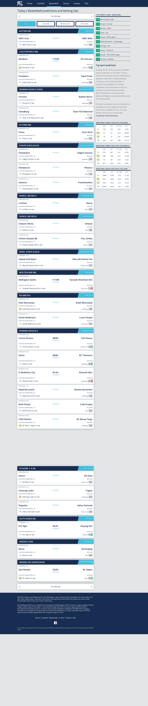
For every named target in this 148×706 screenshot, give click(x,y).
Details (55, 38)
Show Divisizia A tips (87, 402)
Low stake (45, 24)
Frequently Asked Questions (107, 115)
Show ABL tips (89, 31)
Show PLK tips (89, 367)
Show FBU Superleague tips (86, 634)
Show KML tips (89, 125)
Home (29, 3)
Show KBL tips (89, 590)
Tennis (66, 3)
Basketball (54, 3)
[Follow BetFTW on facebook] (55, 695)
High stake (84, 24)
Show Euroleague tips (86, 145)
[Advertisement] (55, 211)
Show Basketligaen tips (86, 89)
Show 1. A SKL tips (88, 540)
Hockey (77, 3)
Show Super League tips (86, 288)
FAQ (86, 3)
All (26, 24)
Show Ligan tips (88, 613)
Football (40, 3)
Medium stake (65, 24)
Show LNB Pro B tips (87, 252)
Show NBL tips (89, 51)
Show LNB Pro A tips (87, 231)
